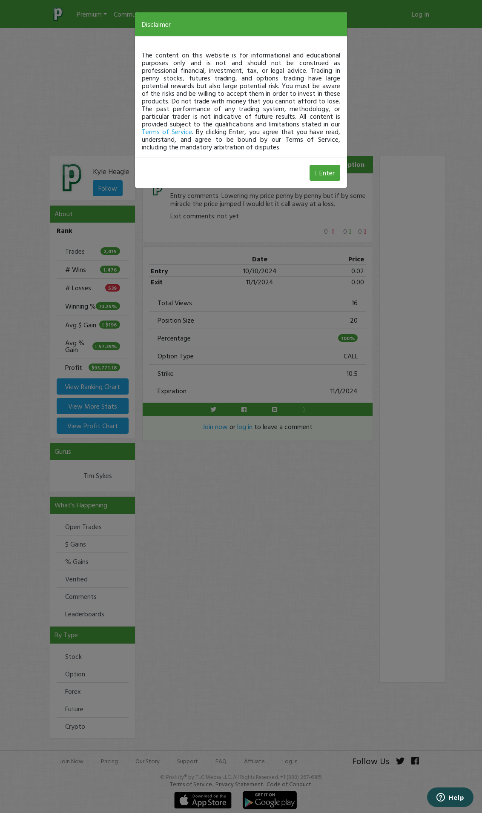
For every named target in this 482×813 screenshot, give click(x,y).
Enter (325, 173)
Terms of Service (167, 131)
